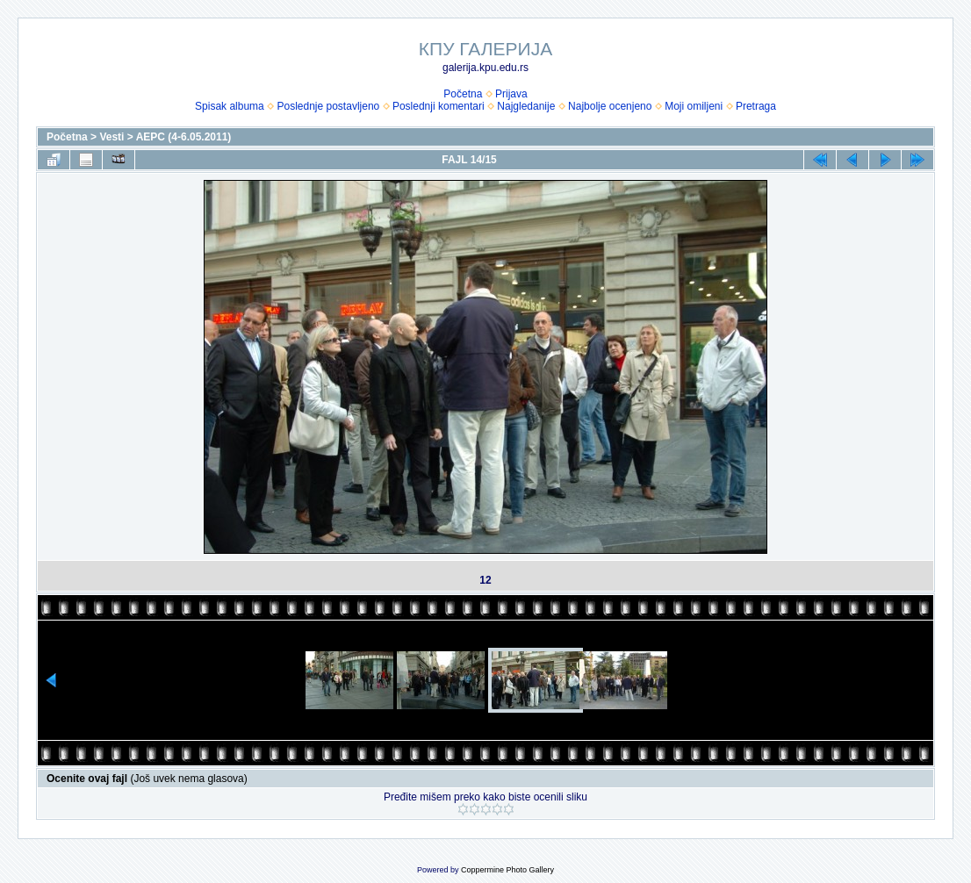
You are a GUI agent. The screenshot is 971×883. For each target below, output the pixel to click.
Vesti (111, 137)
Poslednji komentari (438, 106)
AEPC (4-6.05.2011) (184, 137)
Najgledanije (526, 106)
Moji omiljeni (694, 106)
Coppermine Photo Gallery (507, 869)
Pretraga (756, 106)
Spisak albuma (229, 106)
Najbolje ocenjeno (609, 106)
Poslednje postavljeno (328, 106)
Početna (462, 94)
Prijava (511, 94)
